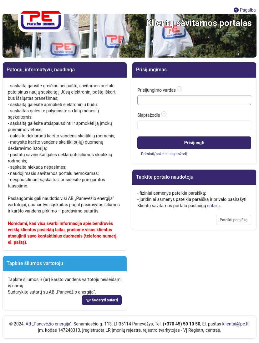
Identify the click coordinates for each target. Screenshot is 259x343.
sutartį (213, 205)
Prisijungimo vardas (156, 90)
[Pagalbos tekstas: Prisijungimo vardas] (179, 89)
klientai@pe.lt (235, 323)
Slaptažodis (148, 115)
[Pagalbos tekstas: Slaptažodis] (164, 114)
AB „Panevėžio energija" (49, 323)
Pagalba (245, 10)
